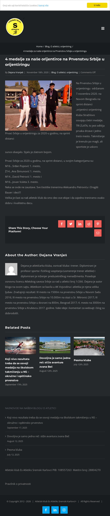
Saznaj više (43, 5)
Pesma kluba (82, 360)
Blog (53, 72)
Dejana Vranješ (15, 72)
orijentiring (72, 72)
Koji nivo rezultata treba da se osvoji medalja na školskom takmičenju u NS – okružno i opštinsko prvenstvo (52, 420)
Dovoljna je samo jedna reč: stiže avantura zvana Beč (54, 362)
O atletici (61, 72)
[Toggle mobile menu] (103, 28)
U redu (97, 5)
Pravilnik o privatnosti (18, 483)
